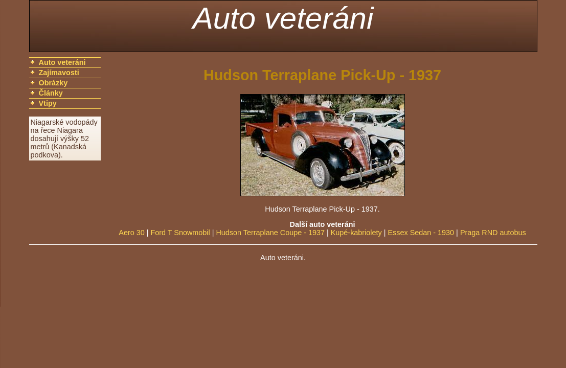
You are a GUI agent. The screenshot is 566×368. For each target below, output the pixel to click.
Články (51, 93)
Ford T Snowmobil (180, 232)
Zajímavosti (59, 72)
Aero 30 (131, 232)
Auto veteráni (283, 18)
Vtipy (48, 103)
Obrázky (53, 83)
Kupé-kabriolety (356, 232)
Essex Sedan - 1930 (421, 232)
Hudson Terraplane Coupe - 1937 (270, 232)
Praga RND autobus (493, 232)
